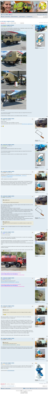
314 (39, 47)
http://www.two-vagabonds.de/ (27, 123)
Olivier (36, 205)
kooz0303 (4, 172)
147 (39, 191)
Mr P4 (4, 364)
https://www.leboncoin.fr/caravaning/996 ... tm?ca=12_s (17, 175)
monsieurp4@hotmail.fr (10, 370)
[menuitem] (7, 14)
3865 (39, 140)
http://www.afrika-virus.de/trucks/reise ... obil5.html (11, 344)
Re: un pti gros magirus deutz (7, 118)
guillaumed (4, 26)
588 (39, 255)
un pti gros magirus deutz (7, 21)
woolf (36, 241)
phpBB (21, 390)
